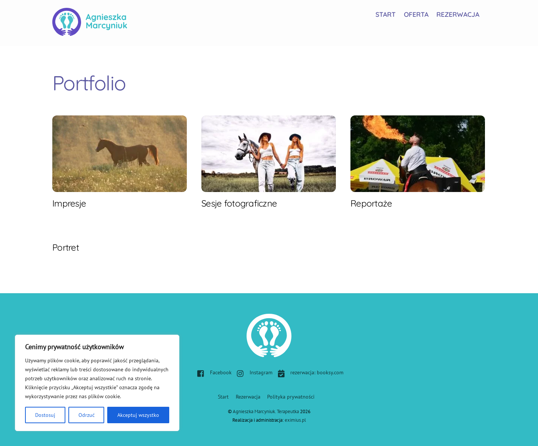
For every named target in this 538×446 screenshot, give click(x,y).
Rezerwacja (457, 14)
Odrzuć (86, 415)
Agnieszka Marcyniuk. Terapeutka (266, 411)
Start (385, 14)
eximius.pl (295, 420)
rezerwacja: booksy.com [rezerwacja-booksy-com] (308, 372)
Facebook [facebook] (213, 372)
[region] (97, 383)
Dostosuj (45, 415)
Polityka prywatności (291, 396)
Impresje (69, 203)
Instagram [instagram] (252, 372)
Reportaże (371, 203)
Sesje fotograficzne (239, 203)
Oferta (416, 14)
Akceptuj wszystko (138, 415)
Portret (65, 247)
